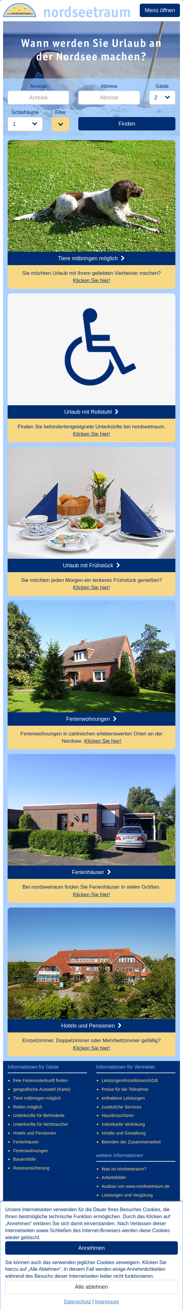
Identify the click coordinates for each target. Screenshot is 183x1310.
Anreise (38, 86)
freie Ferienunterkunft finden (40, 1080)
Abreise (109, 86)
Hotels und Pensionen (34, 1133)
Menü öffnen (160, 10)
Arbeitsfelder (114, 1177)
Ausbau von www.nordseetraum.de (136, 1186)
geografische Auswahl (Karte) (41, 1089)
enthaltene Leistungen (123, 1098)
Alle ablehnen (91, 1287)
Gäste (162, 86)
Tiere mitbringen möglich (37, 1098)
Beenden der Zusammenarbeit (131, 1141)
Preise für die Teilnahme (125, 1089)
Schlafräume (25, 112)
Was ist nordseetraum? (124, 1169)
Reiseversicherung (31, 1168)
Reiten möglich (27, 1106)
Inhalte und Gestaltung (124, 1133)
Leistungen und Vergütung (127, 1195)
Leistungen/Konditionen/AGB (130, 1080)
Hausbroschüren (118, 1115)
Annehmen (91, 1248)
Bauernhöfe (24, 1159)
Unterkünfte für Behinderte (39, 1115)
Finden (126, 124)
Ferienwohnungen (30, 1150)
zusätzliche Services (121, 1106)
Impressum (107, 1301)
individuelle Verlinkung (123, 1124)
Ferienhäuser (26, 1141)
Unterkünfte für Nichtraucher (40, 1124)
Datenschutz (77, 1301)
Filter (60, 112)
